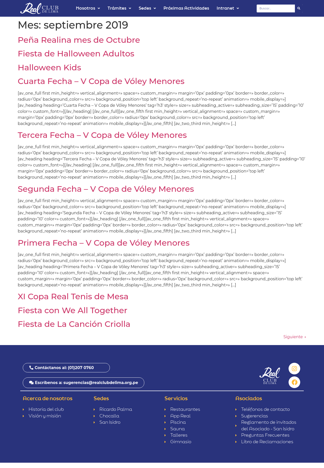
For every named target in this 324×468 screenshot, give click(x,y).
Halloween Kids (49, 67)
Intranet (228, 8)
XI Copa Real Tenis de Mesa (73, 296)
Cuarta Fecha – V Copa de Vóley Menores (101, 81)
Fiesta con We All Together (72, 310)
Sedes (147, 8)
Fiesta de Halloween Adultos (76, 53)
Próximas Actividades (186, 8)
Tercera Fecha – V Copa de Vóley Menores (102, 135)
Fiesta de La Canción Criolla (74, 324)
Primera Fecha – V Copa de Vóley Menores (104, 243)
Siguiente (295, 336)
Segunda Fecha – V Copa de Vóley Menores (106, 189)
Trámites (119, 8)
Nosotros (88, 8)
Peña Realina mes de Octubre (79, 40)
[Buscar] (299, 8)
